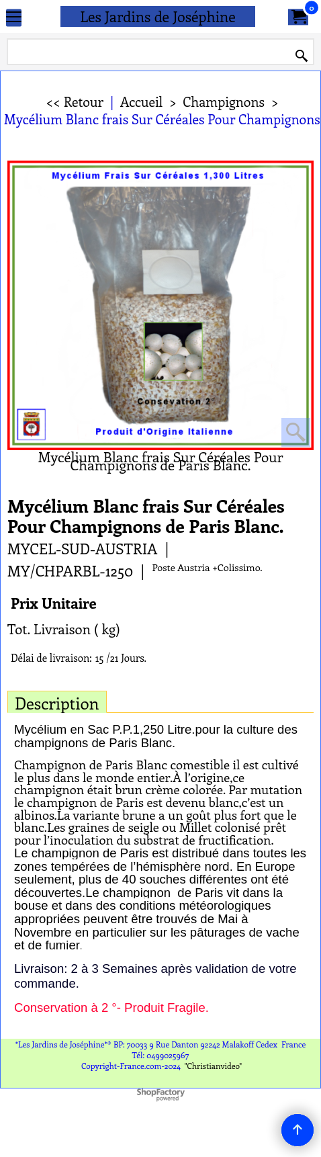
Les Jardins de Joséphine (158, 16)
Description (57, 703)
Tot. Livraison (49, 628)
